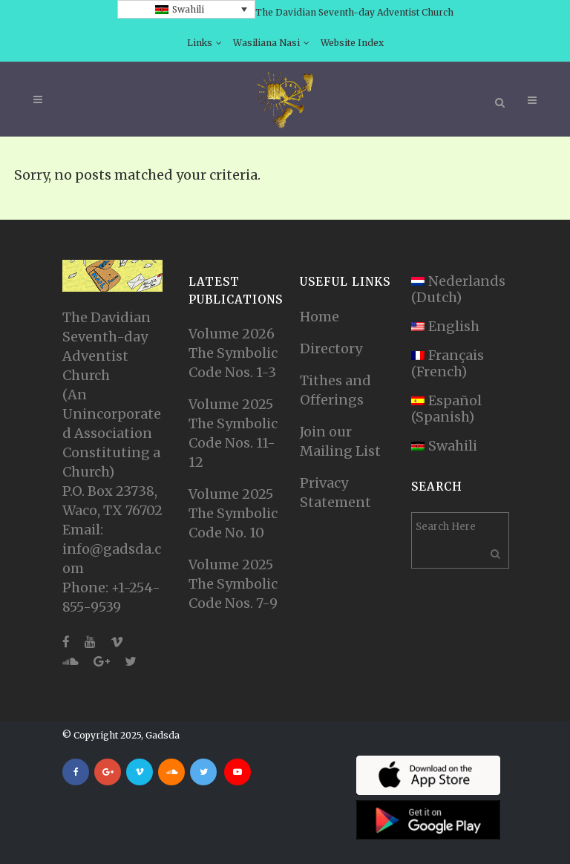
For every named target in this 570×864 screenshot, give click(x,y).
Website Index (352, 42)
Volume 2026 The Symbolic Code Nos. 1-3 (233, 353)
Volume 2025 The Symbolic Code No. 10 (233, 513)
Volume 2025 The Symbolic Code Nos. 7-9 (233, 584)
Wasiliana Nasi (266, 42)
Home (319, 316)
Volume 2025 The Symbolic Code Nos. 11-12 (233, 433)
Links (199, 42)
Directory (331, 348)
